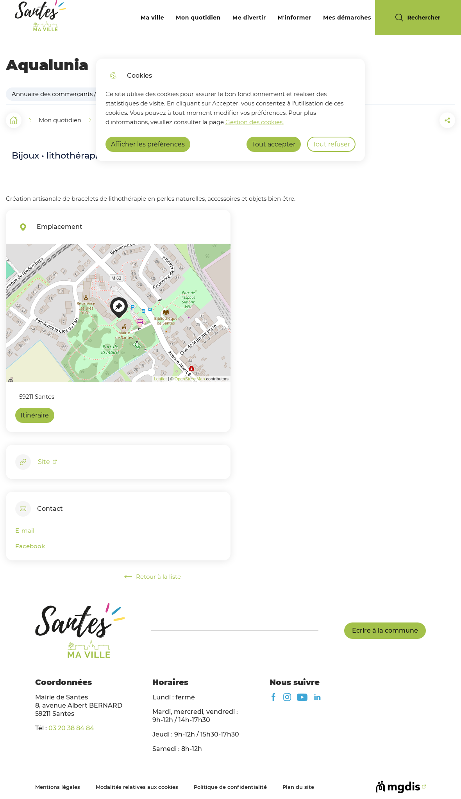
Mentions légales (57, 787)
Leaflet (160, 378)
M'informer (294, 17)
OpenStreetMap (190, 378)
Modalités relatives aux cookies (137, 787)
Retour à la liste (152, 577)
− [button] (16, 266)
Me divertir (249, 17)
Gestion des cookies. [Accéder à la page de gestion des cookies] (254, 122)
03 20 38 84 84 (71, 728)
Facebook (30, 546)
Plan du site (298, 787)
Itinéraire (35, 415)
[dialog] (230, 110)
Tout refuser (331, 144)
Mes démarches (347, 17)
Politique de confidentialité (230, 787)
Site (45, 461)
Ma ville (152, 17)
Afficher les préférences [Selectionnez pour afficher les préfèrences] (148, 144)
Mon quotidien (198, 17)
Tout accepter (273, 144)
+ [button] (16, 254)
